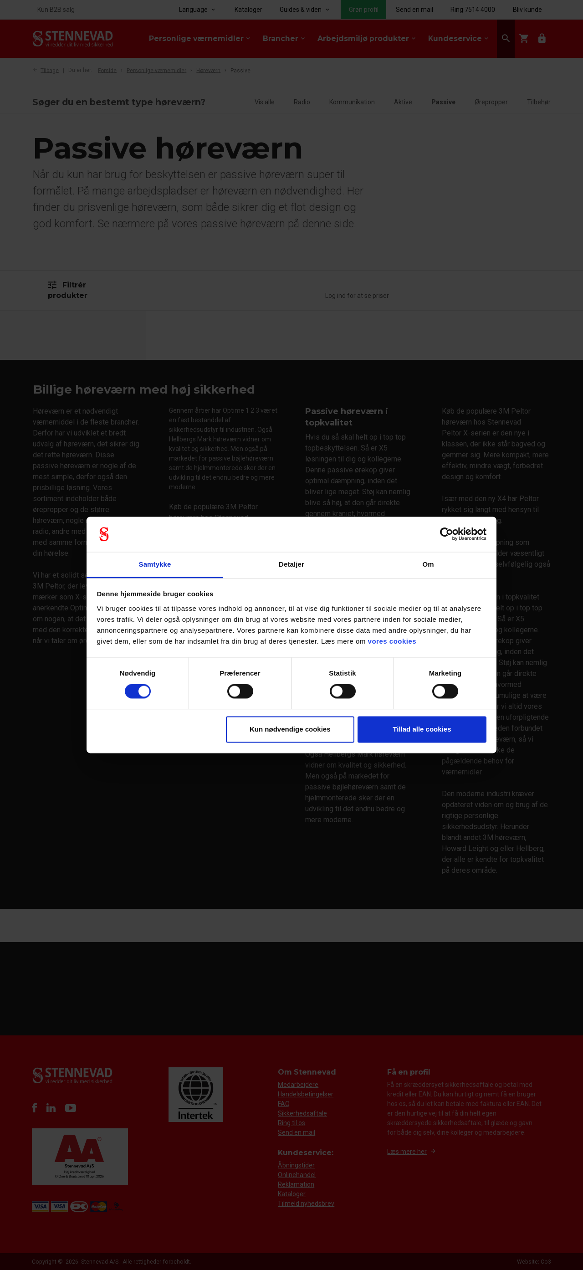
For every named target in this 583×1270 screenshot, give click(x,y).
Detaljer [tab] (291, 564)
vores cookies (392, 641)
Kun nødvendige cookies (290, 729)
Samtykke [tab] (155, 564)
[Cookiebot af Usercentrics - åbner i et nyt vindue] (446, 534)
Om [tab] (428, 564)
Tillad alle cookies (422, 729)
